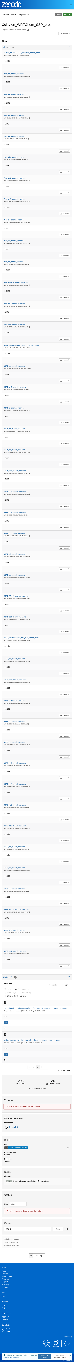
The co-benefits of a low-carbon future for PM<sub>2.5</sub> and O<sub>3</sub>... (36, 1008)
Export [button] (57, 1229)
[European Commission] (66, 1347)
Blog (3, 1296)
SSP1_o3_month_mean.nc (14, 554)
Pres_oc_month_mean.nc (14, 262)
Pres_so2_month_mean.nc (14, 303)
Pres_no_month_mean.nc (14, 220)
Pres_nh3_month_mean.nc (14, 157)
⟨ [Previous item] (33, 1067)
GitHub (6, 1329)
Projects (5, 1282)
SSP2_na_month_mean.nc (14, 742)
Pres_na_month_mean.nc (14, 136)
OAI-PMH (5, 1320)
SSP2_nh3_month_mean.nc (15, 763)
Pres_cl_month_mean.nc (14, 94)
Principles (5, 1279)
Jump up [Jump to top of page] (35, 1255)
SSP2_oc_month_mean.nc (14, 889)
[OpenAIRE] (56, 1347)
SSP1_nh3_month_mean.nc (15, 471)
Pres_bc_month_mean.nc (14, 74)
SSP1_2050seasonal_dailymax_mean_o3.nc (21, 345)
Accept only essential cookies (60, 1356)
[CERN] (47, 1347)
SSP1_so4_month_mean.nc (15, 617)
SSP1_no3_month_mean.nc (15, 512)
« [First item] (29, 1067)
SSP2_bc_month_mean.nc (14, 659)
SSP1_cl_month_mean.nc (14, 408)
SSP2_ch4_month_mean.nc (15, 680)
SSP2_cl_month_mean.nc (14, 700)
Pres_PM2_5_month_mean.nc (16, 283)
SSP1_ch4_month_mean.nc (15, 387)
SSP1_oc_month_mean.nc (14, 575)
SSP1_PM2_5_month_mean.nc (16, 596)
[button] (37, 1181)
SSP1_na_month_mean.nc (14, 450)
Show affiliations (65, 33)
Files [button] (36, 47)
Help (3, 1305)
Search (65, 985)
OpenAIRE (13, 1127)
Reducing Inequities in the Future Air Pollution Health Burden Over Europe (32, 1040)
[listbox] (68, 1070)
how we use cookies (11, 1358)
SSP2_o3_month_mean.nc (14, 868)
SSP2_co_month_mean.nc (14, 721)
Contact (5, 1287)
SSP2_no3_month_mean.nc (15, 826)
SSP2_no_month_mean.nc (14, 847)
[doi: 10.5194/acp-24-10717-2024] (6, 1022)
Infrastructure (7, 1276)
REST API (5, 1317)
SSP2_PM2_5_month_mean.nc (16, 909)
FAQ (3, 1308)
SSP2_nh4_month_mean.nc (15, 784)
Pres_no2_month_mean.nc (14, 178)
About (4, 1271)
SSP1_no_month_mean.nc (14, 533)
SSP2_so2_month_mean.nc (15, 930)
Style (6, 1204)
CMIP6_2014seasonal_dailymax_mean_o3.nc (22, 53)
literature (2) (12, 989)
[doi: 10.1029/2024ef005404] (6, 1054)
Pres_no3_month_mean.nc (14, 199)
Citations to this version (16, 996)
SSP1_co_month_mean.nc (14, 429)
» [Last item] (45, 1067)
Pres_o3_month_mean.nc (14, 241)
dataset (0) (26, 989)
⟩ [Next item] (41, 1067)
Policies (5, 1274)
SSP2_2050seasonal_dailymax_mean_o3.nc (21, 638)
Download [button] (64, 67)
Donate (6, 1331)
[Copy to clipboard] (68, 1147)
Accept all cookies (44, 1356)
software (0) (11, 993)
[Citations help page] (11, 977)
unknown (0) (26, 993)
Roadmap (5, 1284)
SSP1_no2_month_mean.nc (15, 492)
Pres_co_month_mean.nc (14, 115)
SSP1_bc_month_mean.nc (14, 366)
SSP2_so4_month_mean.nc (15, 951)
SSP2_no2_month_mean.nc (15, 805)
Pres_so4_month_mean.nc (14, 324)
